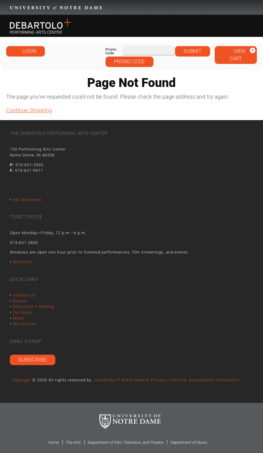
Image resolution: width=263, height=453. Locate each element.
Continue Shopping (29, 110)
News (18, 318)
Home (53, 442)
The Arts (73, 442)
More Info (23, 262)
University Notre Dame (56, 7)
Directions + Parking (33, 306)
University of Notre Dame (119, 380)
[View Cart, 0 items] (236, 55)
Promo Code (111, 51)
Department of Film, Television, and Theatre (125, 442)
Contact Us (24, 295)
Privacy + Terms (167, 380)
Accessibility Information (214, 380)
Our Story (22, 312)
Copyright (21, 380)
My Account (25, 323)
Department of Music (188, 442)
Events (19, 301)
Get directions (27, 199)
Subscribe (32, 360)
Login (25, 51)
